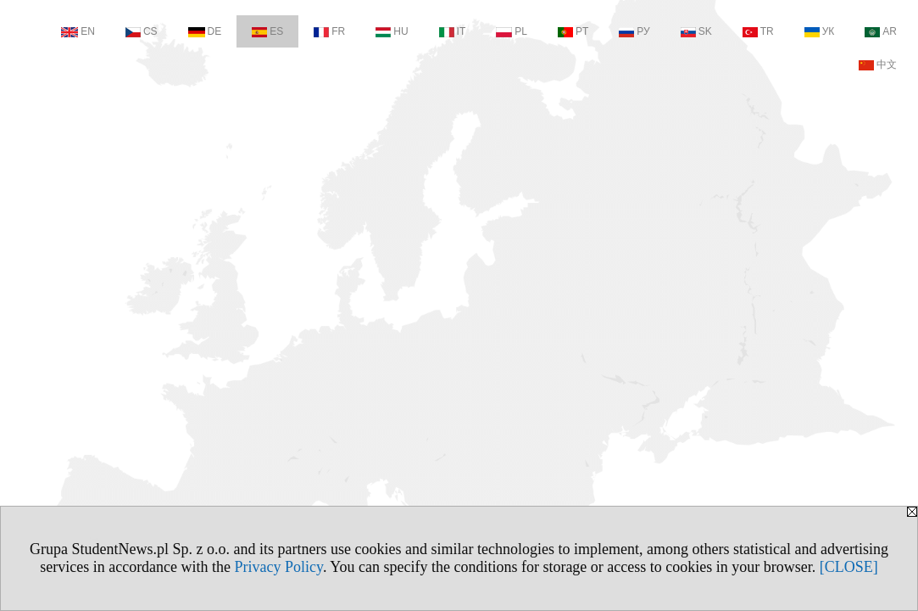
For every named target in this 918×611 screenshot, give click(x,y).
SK (696, 31)
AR (881, 31)
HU (392, 31)
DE (205, 31)
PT (573, 31)
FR (329, 31)
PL (511, 31)
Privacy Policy (279, 566)
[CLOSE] (849, 566)
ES (267, 31)
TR (758, 31)
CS (141, 31)
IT (452, 31)
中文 (878, 64)
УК (819, 31)
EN (78, 31)
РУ (634, 31)
